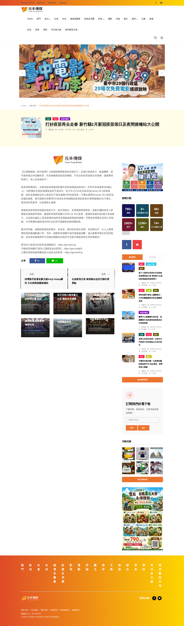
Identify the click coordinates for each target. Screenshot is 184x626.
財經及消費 (89, 19)
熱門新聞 (152, 257)
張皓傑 (30, 302)
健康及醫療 (75, 19)
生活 (64, 19)
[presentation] (22, 73)
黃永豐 (143, 349)
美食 (37, 30)
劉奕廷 (143, 327)
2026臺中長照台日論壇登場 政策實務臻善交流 (34, 321)
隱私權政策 (64, 610)
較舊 (106, 274)
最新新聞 (132, 257)
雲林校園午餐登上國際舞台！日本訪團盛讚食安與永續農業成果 (150, 298)
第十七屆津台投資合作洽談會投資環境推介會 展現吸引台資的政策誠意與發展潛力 (150, 276)
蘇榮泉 (143, 305)
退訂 (143, 428)
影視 (100, 19)
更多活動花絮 (142, 479)
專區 (45, 30)
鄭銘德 (51, 130)
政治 (47, 19)
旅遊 (151, 19)
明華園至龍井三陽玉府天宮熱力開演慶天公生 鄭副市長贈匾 (67, 295)
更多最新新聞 (142, 380)
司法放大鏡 (56, 30)
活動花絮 (32, 106)
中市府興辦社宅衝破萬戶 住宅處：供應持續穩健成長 (67, 318)
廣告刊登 (41, 3)
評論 (118, 19)
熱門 (39, 19)
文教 (143, 19)
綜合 (29, 30)
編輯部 (143, 283)
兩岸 (134, 19)
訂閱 (131, 428)
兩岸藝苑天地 (71, 30)
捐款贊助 (34, 610)
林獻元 (95, 302)
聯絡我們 (63, 3)
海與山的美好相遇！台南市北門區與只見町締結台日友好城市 (150, 342)
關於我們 (52, 3)
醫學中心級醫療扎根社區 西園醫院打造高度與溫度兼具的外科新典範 (150, 320)
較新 (29, 274)
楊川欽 (63, 302)
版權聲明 (75, 610)
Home (30, 19)
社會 (56, 19)
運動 (110, 19)
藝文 (126, 19)
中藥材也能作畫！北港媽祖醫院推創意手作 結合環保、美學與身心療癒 (150, 364)
